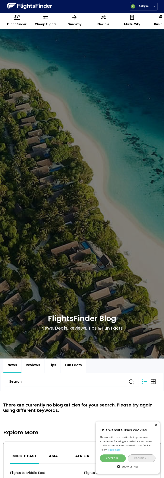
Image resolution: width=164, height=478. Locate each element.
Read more (114, 449)
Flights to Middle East (27, 473)
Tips (52, 365)
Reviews (33, 365)
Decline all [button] (141, 458)
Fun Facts (73, 365)
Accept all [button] (113, 458)
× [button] (156, 425)
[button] (127, 466)
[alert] (128, 447)
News (12, 365)
